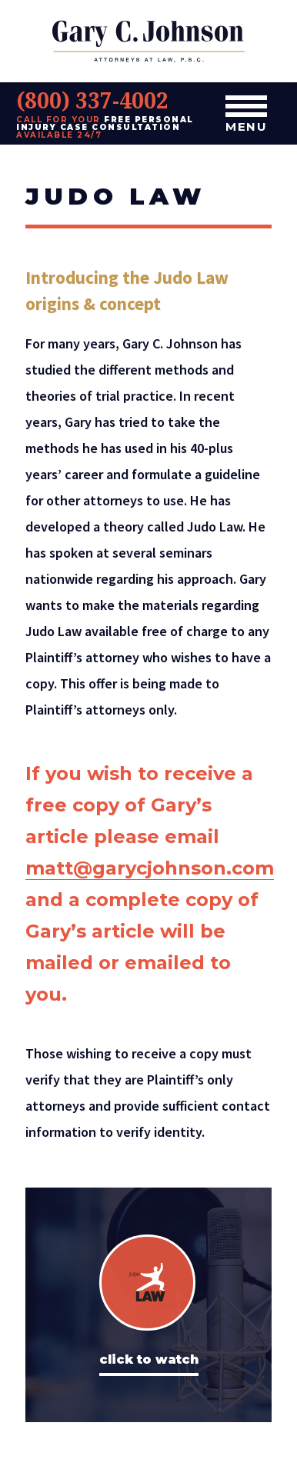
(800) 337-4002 (92, 100)
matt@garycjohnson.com (149, 868)
